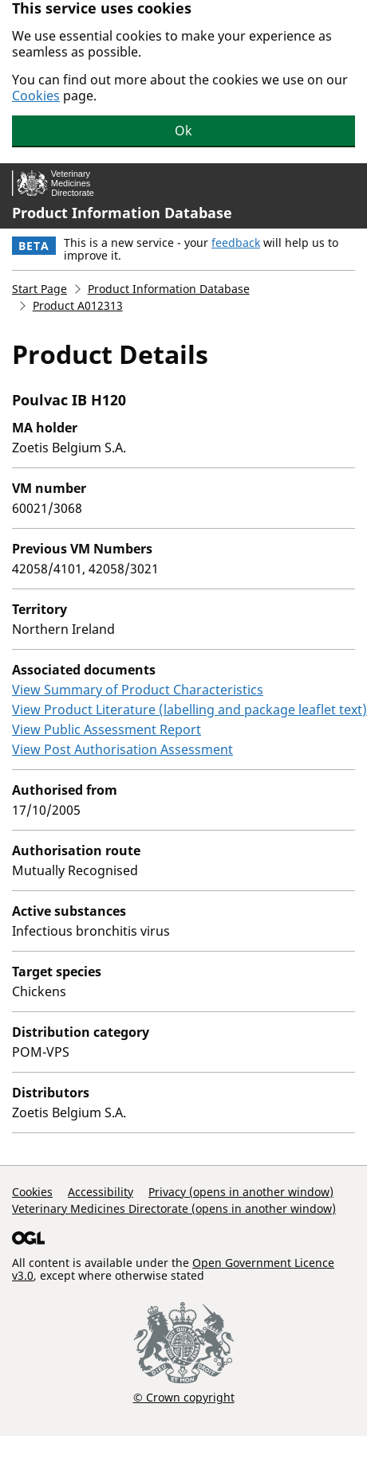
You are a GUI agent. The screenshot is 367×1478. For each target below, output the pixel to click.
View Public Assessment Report (106, 729)
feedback (235, 242)
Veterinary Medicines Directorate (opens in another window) (174, 1208)
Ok (183, 130)
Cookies (36, 95)
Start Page (39, 288)
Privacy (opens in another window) (240, 1191)
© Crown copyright (184, 1397)
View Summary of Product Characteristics (137, 689)
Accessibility (100, 1191)
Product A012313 (78, 305)
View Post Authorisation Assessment (122, 749)
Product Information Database (122, 213)
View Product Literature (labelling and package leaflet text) (189, 709)
